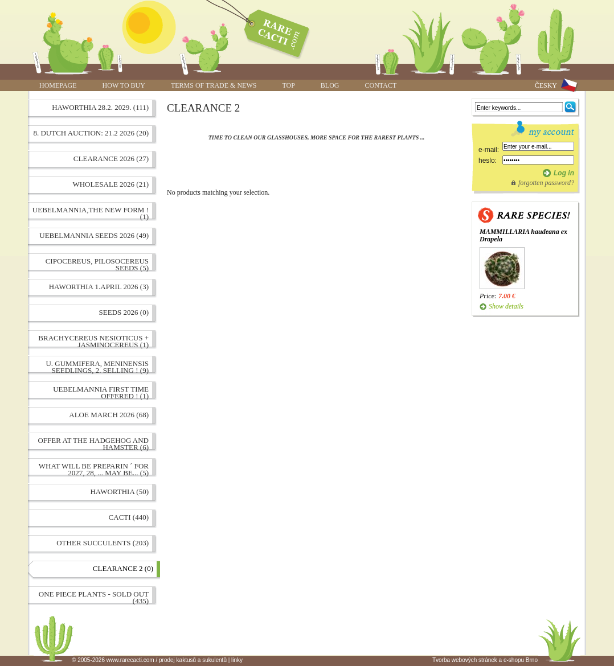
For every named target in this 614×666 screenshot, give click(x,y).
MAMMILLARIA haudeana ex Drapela (523, 235)
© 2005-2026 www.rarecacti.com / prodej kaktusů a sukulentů (149, 660)
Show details (506, 306)
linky (237, 660)
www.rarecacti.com (271, 31)
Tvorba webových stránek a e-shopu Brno (485, 660)
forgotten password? (546, 182)
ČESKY (546, 85)
